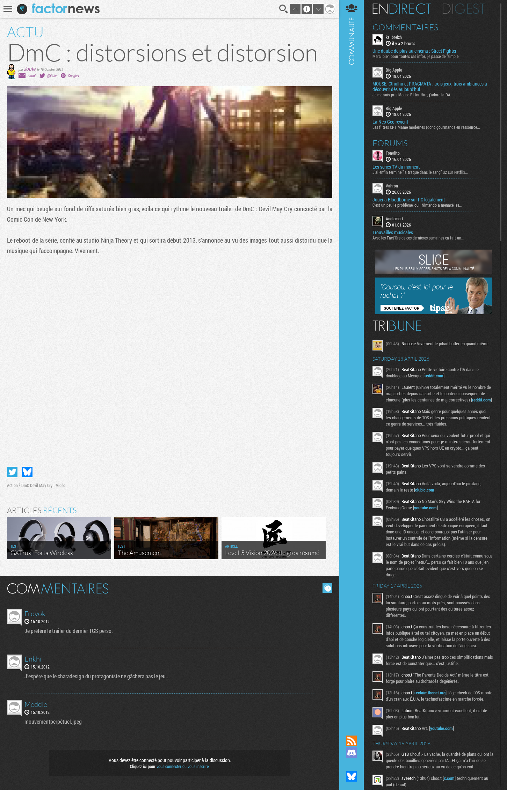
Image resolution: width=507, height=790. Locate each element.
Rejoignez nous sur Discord (351, 752)
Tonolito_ (393, 153)
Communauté (351, 361)
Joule (30, 68)
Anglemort (394, 218)
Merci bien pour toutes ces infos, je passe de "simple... (417, 56)
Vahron (392, 186)
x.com (449, 778)
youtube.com (425, 507)
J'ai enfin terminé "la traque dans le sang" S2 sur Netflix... (420, 172)
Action (12, 485)
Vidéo (60, 485)
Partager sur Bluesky (27, 472)
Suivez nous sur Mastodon (351, 764)
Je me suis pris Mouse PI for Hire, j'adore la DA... (413, 94)
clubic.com (424, 490)
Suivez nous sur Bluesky (351, 776)
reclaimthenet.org (430, 692)
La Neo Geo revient (390, 122)
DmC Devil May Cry (36, 485)
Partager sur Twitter (12, 472)
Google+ (73, 75)
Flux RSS (351, 741)
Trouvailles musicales (392, 232)
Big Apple (394, 70)
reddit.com (434, 375)
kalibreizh (394, 37)
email (31, 75)
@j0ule (52, 75)
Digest (463, 8)
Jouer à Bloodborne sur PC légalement (408, 199)
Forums (390, 143)
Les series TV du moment (396, 167)
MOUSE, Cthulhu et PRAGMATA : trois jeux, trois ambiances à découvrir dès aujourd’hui (429, 86)
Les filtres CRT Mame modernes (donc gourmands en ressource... (426, 127)
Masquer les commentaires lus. (327, 588)
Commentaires (405, 27)
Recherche (283, 9)
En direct (401, 8)
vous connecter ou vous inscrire (183, 766)
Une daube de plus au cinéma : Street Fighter (414, 51)
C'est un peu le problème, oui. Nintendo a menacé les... (417, 205)
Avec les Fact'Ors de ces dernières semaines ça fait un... (418, 238)
